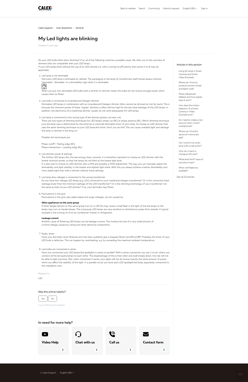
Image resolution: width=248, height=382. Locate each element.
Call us (114, 342)
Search (142, 8)
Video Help (50, 342)
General (80, 27)
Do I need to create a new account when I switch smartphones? (191, 123)
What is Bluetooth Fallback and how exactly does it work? (190, 97)
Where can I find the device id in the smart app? (189, 134)
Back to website (128, 8)
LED (40, 278)
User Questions (64, 27)
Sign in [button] (204, 8)
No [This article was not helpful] (52, 298)
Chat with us (85, 342)
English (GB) (190, 8)
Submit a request (171, 8)
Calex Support (45, 27)
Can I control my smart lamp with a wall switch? (190, 144)
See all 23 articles (185, 176)
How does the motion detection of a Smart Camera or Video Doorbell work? (189, 110)
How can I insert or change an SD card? (188, 152)
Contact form (153, 342)
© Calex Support (48, 372)
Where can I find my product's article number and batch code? (190, 85)
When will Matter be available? (188, 169)
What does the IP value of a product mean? (191, 161)
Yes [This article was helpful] (43, 298)
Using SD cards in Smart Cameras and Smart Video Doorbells (190, 74)
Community (154, 8)
